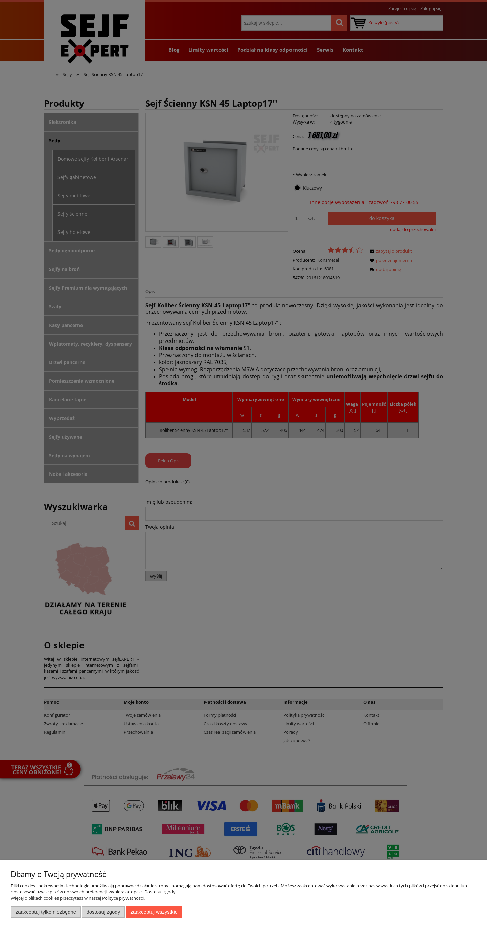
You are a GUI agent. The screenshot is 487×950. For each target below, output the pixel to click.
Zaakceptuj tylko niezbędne (46, 912)
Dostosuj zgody (103, 912)
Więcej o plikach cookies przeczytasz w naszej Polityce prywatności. (78, 898)
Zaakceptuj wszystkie (154, 912)
